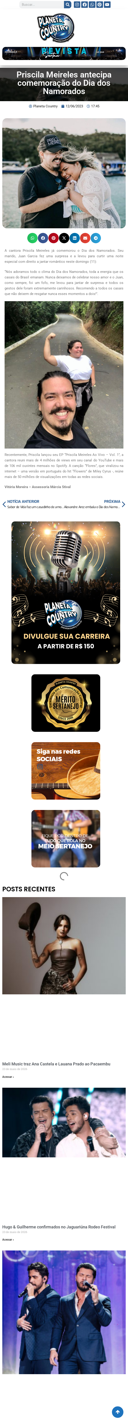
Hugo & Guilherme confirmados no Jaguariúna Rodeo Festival (59, 1226)
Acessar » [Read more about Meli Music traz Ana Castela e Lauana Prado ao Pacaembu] (8, 1077)
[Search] (67, 4)
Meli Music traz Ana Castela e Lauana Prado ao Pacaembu (56, 1063)
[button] (32, 238)
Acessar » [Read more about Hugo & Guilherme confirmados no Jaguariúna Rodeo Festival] (8, 1239)
